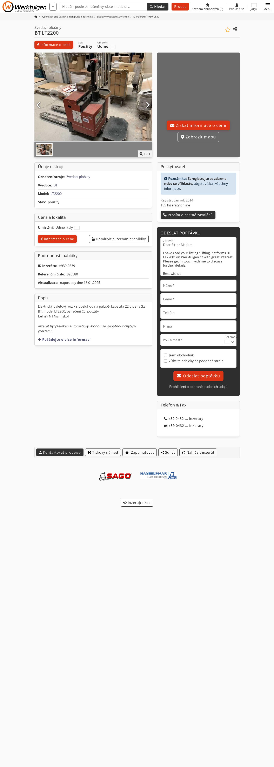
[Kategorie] (52, 7)
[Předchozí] (38, 105)
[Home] (67, 16)
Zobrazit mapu (198, 137)
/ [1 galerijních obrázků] (145, 154)
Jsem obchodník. (181, 355)
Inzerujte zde (137, 502)
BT (56, 185)
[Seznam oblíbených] (207, 7)
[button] (267, 7)
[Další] (147, 105)
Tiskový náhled (103, 452)
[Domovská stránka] (35, 16)
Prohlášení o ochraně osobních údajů (198, 386)
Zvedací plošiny (78, 176)
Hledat (158, 6)
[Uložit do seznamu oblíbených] (227, 30)
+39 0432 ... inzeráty (183, 418)
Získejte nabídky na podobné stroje (196, 361)
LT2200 (56, 193)
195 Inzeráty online (175, 205)
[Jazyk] (253, 7)
